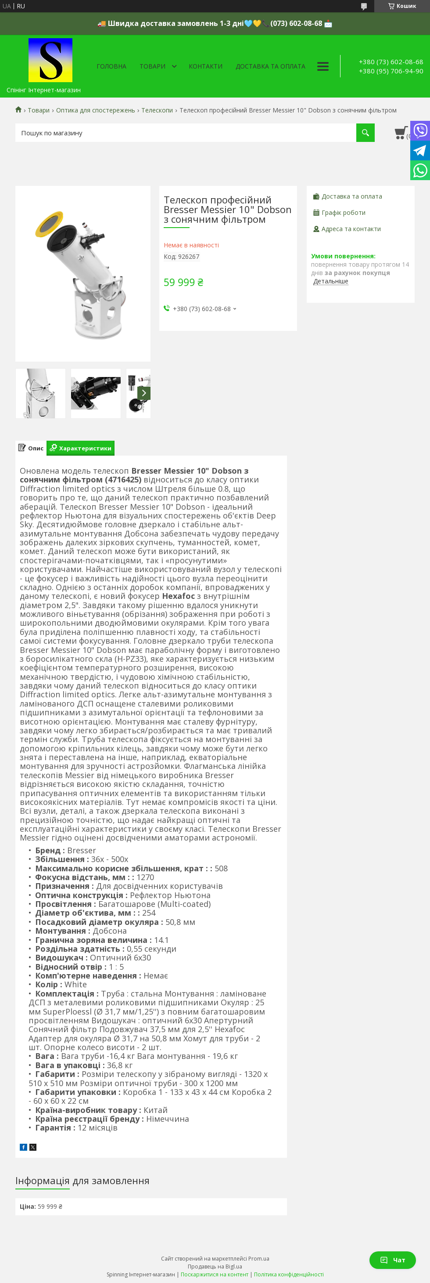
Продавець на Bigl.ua (215, 1266)
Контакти (205, 66)
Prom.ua (258, 1258)
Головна (111, 66)
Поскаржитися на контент (214, 1274)
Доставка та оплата (270, 66)
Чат (392, 1260)
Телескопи (157, 110)
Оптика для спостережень (95, 110)
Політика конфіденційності (289, 1274)
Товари (152, 66)
